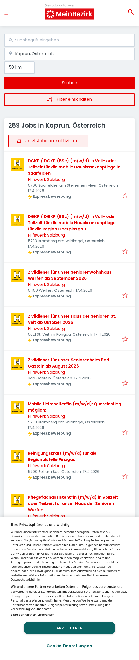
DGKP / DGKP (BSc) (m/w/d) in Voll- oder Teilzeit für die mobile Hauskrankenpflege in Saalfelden (74, 167)
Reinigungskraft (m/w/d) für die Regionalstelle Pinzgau (62, 456)
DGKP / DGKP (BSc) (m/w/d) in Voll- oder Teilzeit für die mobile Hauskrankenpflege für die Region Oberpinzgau (72, 223)
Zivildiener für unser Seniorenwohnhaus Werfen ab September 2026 (70, 275)
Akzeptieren (69, 627)
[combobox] (69, 40)
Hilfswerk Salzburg (46, 179)
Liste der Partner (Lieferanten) (33, 615)
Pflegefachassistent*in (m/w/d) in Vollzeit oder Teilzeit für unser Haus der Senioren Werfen (73, 503)
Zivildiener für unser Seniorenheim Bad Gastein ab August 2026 (68, 363)
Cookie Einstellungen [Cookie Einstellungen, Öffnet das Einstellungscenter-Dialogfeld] (69, 645)
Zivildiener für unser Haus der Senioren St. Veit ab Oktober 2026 (72, 319)
